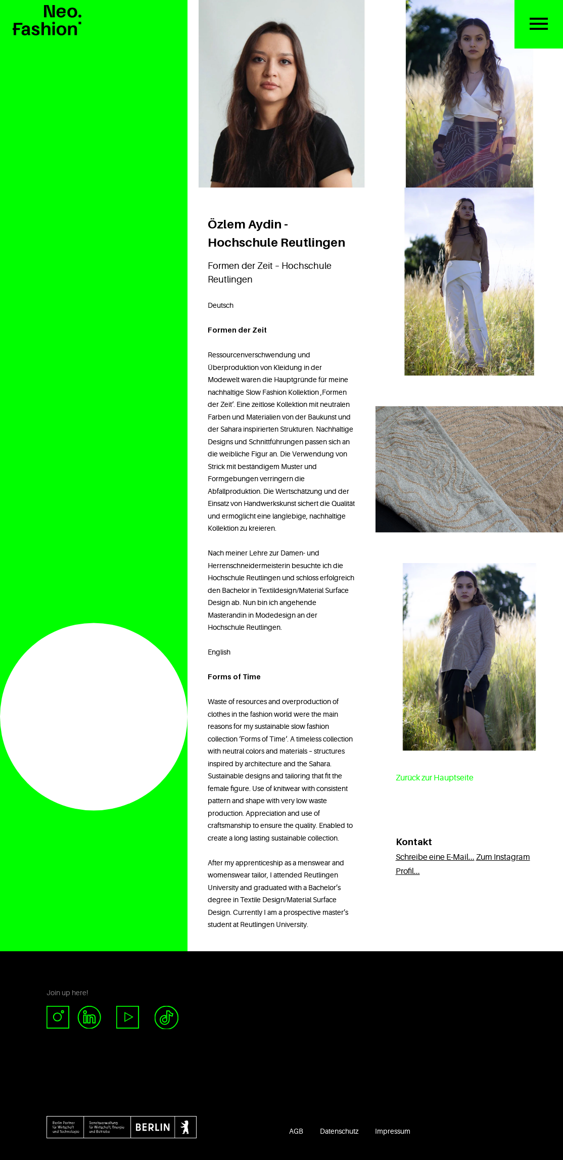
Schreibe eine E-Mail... (435, 857)
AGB (296, 1131)
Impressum (392, 1131)
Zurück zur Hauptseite (435, 777)
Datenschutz (339, 1131)
